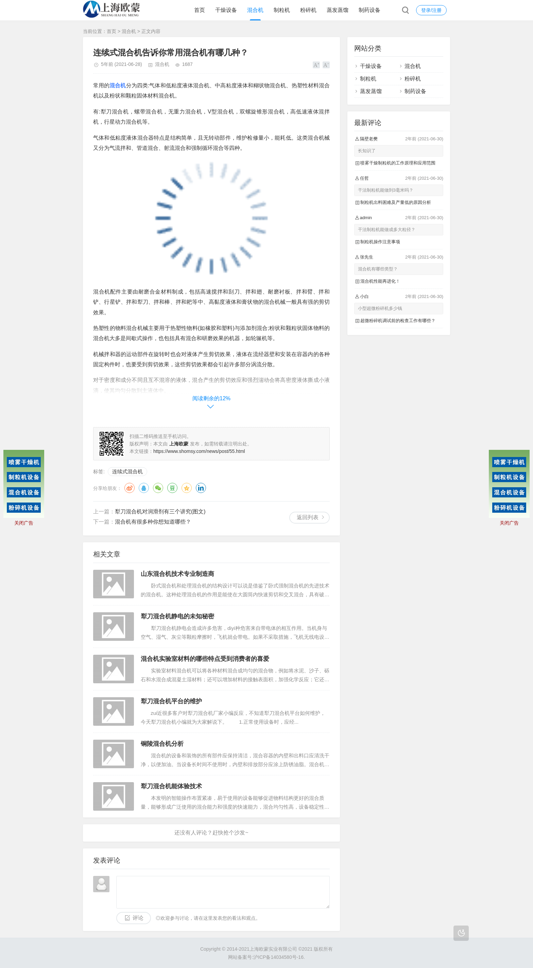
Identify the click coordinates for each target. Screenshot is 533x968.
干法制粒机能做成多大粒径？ (386, 229)
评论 (138, 918)
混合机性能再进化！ (380, 281)
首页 (199, 10)
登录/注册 (431, 10)
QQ (144, 488)
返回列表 (308, 517)
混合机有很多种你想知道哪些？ (153, 522)
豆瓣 (172, 488)
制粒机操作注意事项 (380, 241)
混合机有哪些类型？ (378, 268)
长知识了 (367, 150)
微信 (158, 488)
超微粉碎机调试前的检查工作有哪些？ (397, 320)
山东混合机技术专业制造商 (177, 573)
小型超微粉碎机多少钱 (380, 308)
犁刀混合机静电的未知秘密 (177, 616)
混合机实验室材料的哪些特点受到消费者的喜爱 (205, 658)
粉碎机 (308, 10)
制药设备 (369, 10)
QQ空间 (187, 488)
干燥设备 (226, 10)
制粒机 (282, 10)
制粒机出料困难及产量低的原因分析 (395, 202)
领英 (201, 488)
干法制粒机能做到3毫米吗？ (385, 190)
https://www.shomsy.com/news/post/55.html (199, 451)
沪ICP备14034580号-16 (278, 957)
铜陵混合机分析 (162, 743)
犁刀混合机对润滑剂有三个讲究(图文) (160, 511)
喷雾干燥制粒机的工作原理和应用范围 (397, 162)
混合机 (255, 10)
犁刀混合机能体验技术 (171, 786)
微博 (129, 488)
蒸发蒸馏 (337, 10)
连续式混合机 (127, 471)
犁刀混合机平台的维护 (171, 701)
